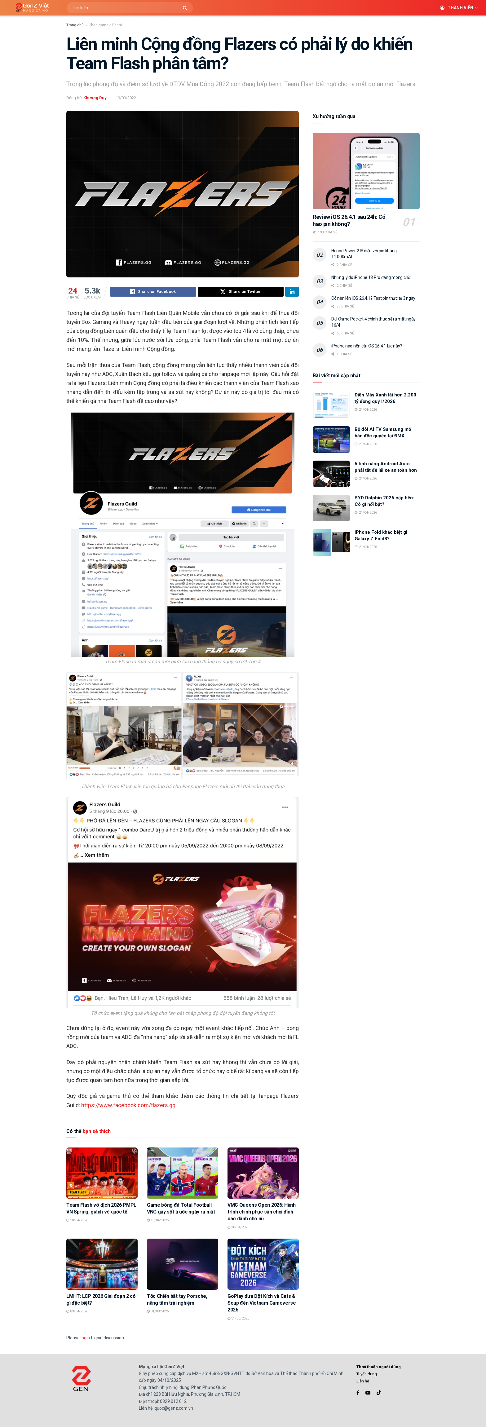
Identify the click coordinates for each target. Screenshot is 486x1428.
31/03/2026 (158, 1312)
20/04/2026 (77, 1221)
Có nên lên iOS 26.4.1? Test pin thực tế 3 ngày (373, 298)
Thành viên (456, 7)
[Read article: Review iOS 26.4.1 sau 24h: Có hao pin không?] (366, 171)
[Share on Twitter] (241, 292)
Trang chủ (75, 25)
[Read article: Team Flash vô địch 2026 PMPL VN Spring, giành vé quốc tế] (102, 1173)
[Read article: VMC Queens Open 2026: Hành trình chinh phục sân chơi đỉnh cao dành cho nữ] (263, 1173)
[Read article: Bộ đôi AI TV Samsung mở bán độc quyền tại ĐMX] (331, 439)
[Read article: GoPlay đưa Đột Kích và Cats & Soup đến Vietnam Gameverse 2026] (263, 1265)
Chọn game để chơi (105, 25)
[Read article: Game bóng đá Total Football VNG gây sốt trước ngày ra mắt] (182, 1173)
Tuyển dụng (366, 1375)
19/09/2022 (126, 97)
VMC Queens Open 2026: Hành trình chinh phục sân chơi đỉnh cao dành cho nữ (262, 1213)
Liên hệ (362, 1382)
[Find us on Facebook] (357, 1393)
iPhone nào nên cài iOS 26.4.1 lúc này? (366, 345)
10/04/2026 (238, 1228)
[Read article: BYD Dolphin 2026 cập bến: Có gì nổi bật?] (331, 508)
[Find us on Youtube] (367, 1393)
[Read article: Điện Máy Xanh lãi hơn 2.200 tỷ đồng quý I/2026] (331, 405)
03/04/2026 (77, 1312)
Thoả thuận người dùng (378, 1367)
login (85, 1338)
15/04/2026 (158, 1221)
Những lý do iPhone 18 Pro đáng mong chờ (370, 277)
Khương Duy (95, 97)
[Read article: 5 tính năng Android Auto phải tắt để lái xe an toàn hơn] (331, 474)
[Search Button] (186, 7)
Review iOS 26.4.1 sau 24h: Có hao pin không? (349, 220)
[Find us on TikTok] (379, 1393)
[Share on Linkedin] (292, 292)
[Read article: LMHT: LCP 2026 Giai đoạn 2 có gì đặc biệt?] (102, 1265)
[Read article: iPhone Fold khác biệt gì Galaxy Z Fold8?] (331, 542)
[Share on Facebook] (153, 292)
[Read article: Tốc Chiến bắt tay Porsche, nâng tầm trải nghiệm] (182, 1265)
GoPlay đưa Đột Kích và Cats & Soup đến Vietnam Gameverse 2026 (262, 1304)
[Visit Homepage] (30, 8)
